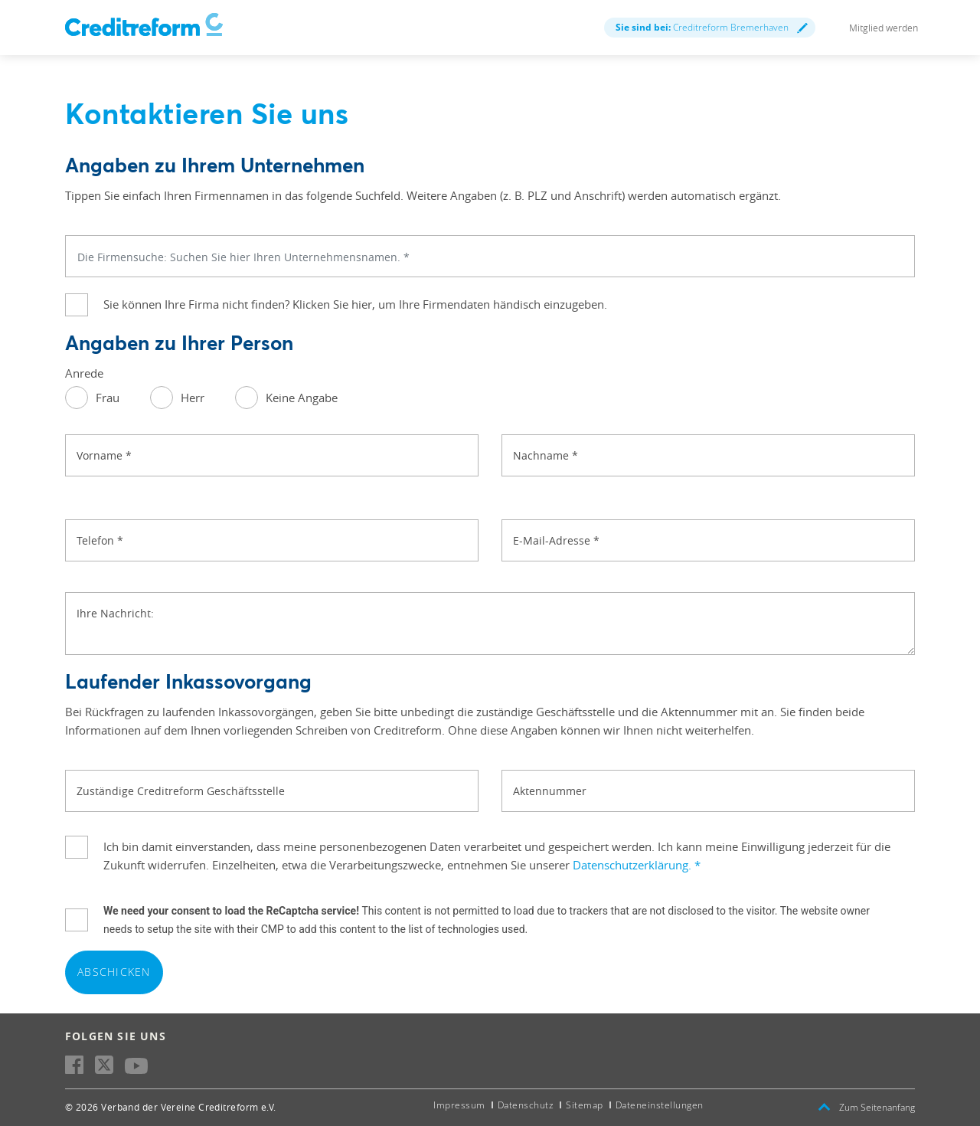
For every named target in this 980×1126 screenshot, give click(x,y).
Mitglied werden (883, 27)
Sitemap (584, 1104)
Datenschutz (526, 1104)
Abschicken (114, 971)
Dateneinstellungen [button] (660, 1104)
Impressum (459, 1104)
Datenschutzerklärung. (637, 864)
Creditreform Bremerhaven (712, 27)
